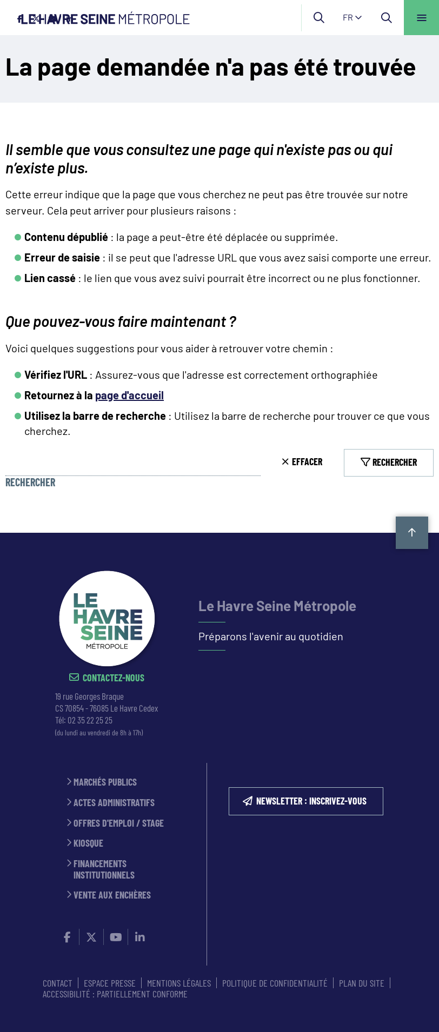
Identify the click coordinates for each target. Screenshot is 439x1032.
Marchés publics (105, 782)
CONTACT (57, 983)
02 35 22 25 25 (90, 719)
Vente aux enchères (112, 895)
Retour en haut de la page (412, 533)
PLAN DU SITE (361, 983)
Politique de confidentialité (275, 983)
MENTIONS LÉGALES (179, 983)
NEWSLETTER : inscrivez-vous (311, 801)
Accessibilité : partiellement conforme (115, 994)
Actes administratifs (114, 802)
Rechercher (30, 482)
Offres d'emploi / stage (119, 823)
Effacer (307, 461)
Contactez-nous (113, 677)
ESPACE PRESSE (110, 983)
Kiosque (88, 843)
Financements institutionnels (104, 869)
